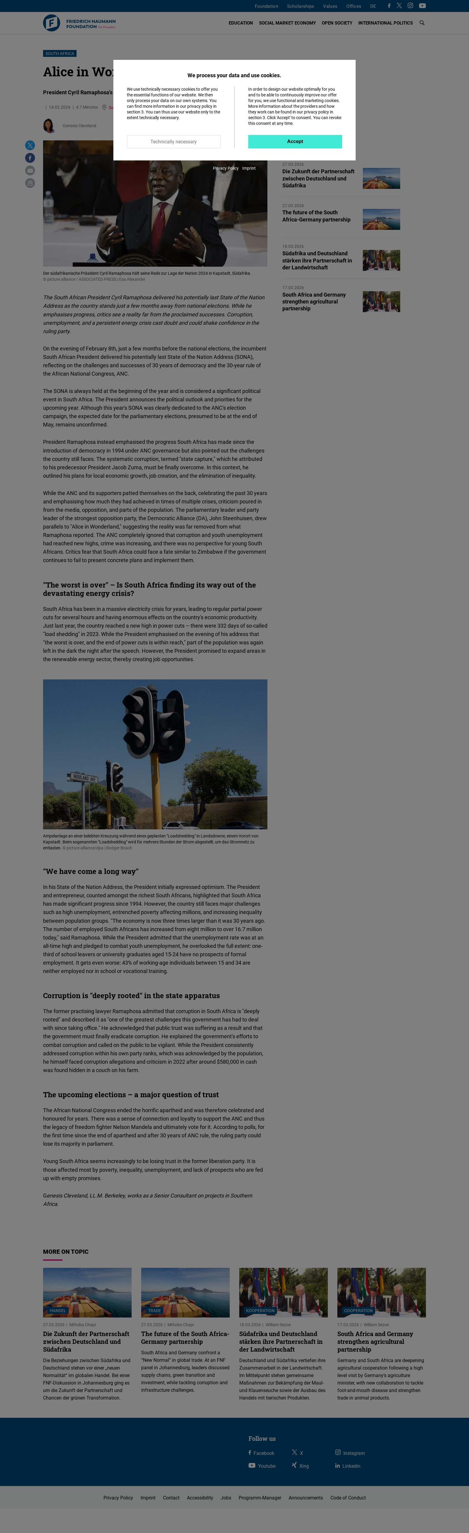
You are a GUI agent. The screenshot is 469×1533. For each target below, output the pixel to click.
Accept (295, 141)
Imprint (249, 168)
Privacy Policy (226, 168)
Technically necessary (173, 141)
